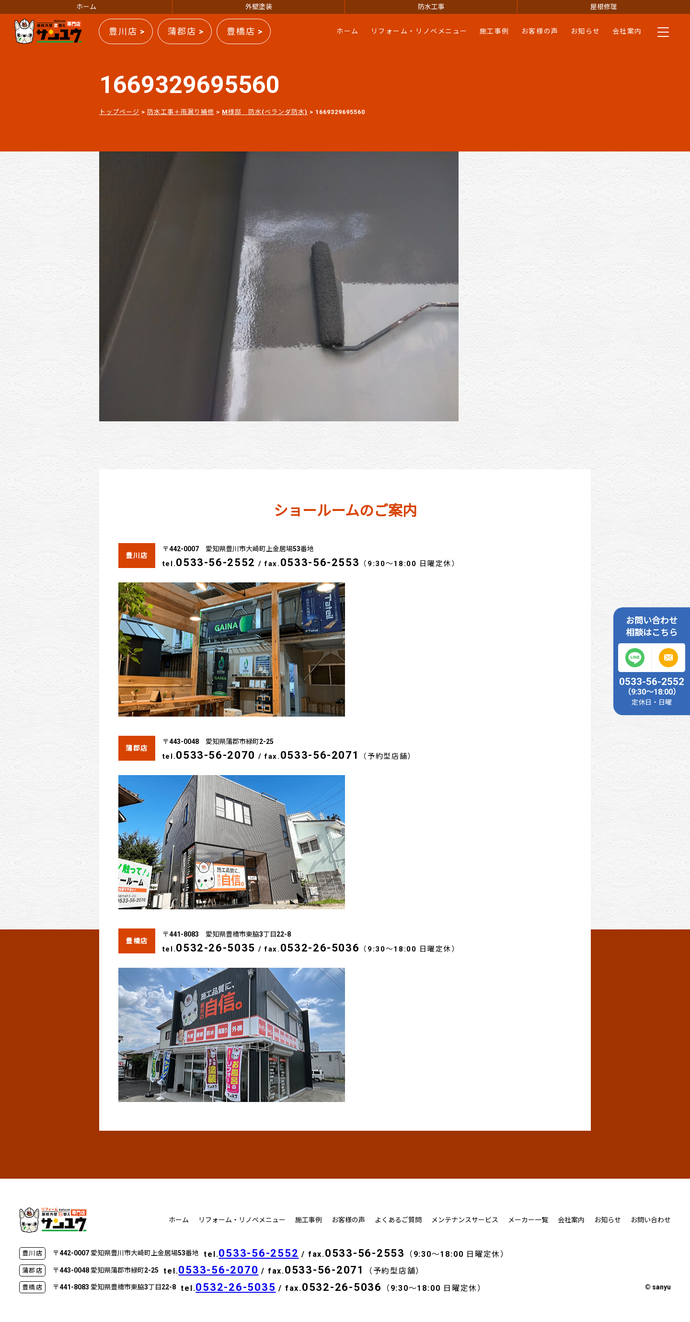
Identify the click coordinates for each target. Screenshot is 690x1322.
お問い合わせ (651, 1220)
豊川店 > (127, 31)
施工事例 (494, 31)
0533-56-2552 (215, 562)
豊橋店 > (245, 31)
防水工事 (431, 7)
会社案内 (627, 31)
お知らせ (585, 31)
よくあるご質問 (398, 1220)
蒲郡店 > (186, 31)
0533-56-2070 (215, 755)
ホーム (86, 7)
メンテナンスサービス (464, 1220)
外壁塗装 (258, 7)
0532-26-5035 (215, 948)
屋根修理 (603, 7)
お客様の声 (540, 31)
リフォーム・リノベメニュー (419, 31)
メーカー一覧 (528, 1220)
